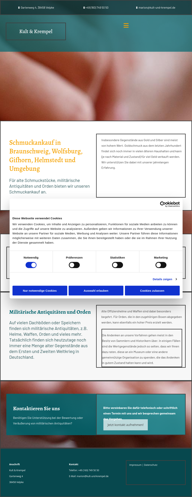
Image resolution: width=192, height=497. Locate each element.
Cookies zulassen (152, 290)
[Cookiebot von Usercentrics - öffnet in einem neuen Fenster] (163, 204)
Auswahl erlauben (96, 290)
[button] (125, 424)
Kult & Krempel (35, 31)
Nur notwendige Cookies (40, 290)
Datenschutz (150, 465)
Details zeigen (162, 279)
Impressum (135, 465)
